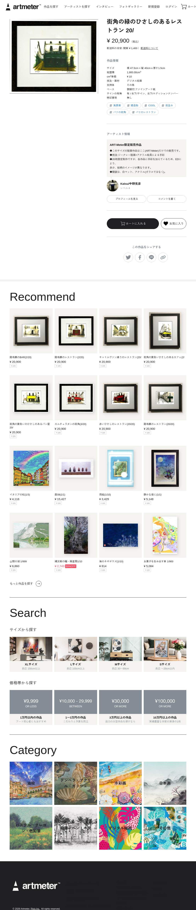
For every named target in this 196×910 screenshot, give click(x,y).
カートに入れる (133, 224)
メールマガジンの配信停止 (132, 898)
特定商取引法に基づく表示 (132, 893)
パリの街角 (117, 112)
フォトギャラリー (130, 6)
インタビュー (104, 6)
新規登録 (154, 6)
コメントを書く (167, 198)
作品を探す (51, 6)
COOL (149, 105)
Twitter (157, 888)
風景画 (115, 105)
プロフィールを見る (126, 198)
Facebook (159, 894)
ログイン (171, 6)
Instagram (159, 883)
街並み (167, 105)
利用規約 (122, 882)
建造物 (132, 105)
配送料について (149, 48)
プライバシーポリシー (129, 887)
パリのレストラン (144, 112)
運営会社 (122, 903)
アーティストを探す (77, 6)
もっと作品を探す (26, 584)
